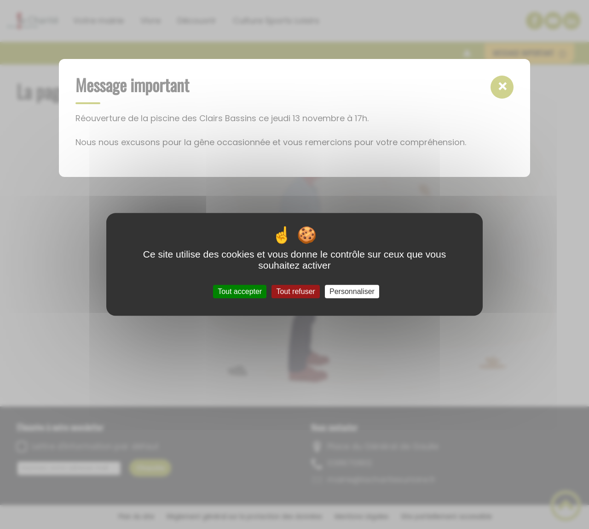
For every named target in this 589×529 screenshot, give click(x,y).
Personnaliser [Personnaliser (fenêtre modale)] (352, 291)
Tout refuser (295, 291)
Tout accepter (240, 291)
